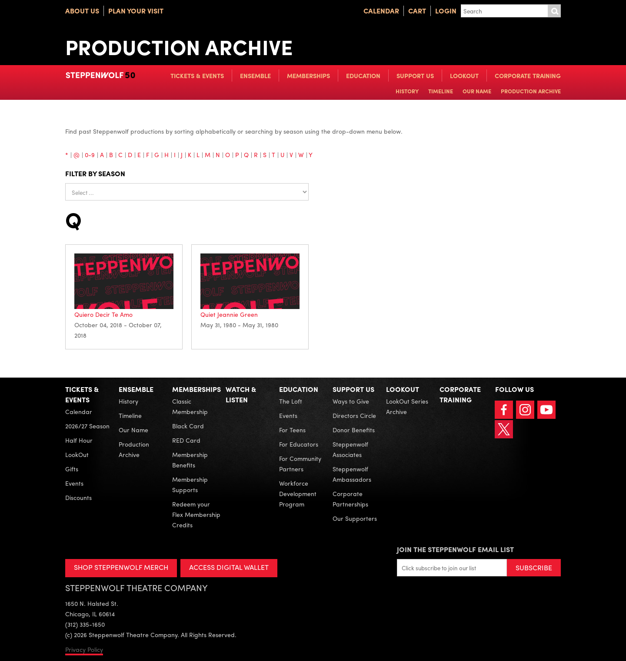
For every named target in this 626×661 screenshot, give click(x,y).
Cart (417, 11)
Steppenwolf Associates (350, 449)
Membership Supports (190, 484)
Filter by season (95, 173)
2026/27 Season (87, 425)
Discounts (78, 497)
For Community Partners (300, 463)
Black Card (188, 425)
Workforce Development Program (297, 493)
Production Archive (531, 91)
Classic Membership (190, 406)
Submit (554, 10)
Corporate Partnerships (350, 498)
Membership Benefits (190, 459)
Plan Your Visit (135, 11)
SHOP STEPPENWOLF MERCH (121, 567)
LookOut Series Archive (407, 406)
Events (74, 483)
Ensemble (255, 75)
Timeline (440, 91)
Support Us (415, 75)
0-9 (90, 154)
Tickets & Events (197, 75)
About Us (82, 11)
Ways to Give (351, 401)
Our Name (477, 91)
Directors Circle (354, 415)
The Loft (290, 401)
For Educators (298, 444)
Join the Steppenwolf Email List (455, 549)
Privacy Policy (84, 649)
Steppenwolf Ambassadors (352, 473)
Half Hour (79, 440)
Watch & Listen (241, 394)
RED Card (186, 440)
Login (445, 11)
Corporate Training (528, 75)
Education (363, 75)
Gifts (71, 468)
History (407, 91)
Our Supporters (355, 518)
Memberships (308, 75)
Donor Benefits (354, 429)
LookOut (464, 75)
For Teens (292, 429)
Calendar (381, 11)
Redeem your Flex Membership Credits (196, 514)
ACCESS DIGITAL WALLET (229, 567)
